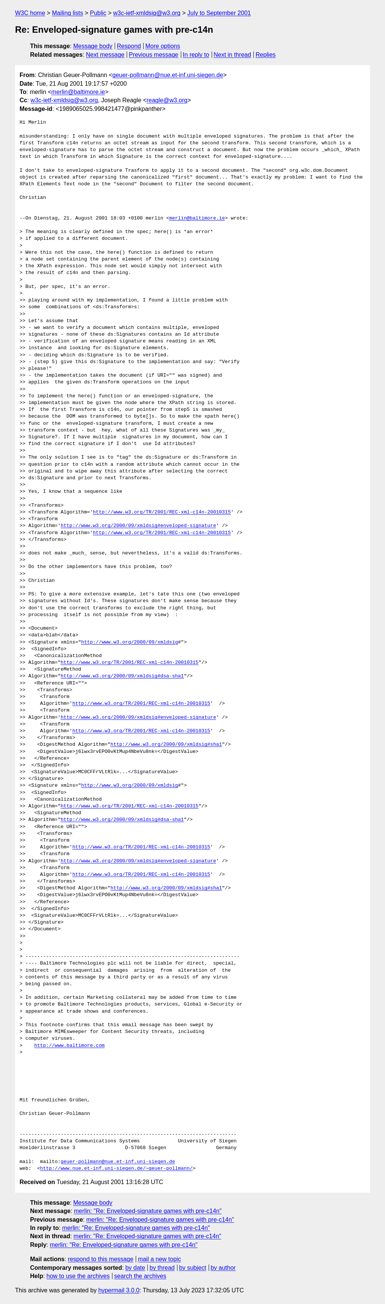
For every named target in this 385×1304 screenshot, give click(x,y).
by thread (162, 1268)
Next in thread (232, 54)
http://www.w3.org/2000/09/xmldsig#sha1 (166, 744)
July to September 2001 (219, 13)
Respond (129, 46)
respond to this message (100, 1259)
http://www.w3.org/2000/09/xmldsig (129, 642)
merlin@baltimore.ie (78, 92)
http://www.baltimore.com (69, 1045)
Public (98, 13)
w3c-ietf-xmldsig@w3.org (146, 13)
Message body (92, 46)
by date (135, 1268)
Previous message (154, 54)
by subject (192, 1268)
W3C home (30, 13)
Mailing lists (67, 13)
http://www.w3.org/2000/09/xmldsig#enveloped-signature (138, 526)
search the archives (140, 1276)
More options (163, 46)
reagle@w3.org (167, 100)
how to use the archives (78, 1276)
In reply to (196, 54)
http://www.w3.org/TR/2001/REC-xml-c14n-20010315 (162, 512)
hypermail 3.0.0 (118, 1290)
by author (223, 1268)
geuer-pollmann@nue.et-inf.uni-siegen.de (167, 75)
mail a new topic (159, 1259)
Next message (105, 54)
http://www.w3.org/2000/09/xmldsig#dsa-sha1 (122, 676)
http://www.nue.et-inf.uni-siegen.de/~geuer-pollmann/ (116, 1168)
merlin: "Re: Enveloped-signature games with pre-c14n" (148, 1211)
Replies (266, 54)
